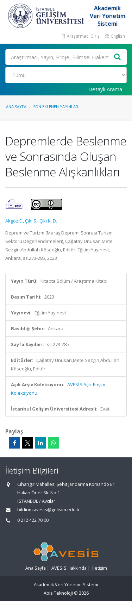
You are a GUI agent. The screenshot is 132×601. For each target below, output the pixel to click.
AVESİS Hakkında (69, 568)
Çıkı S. (31, 221)
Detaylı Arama (105, 89)
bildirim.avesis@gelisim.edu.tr (48, 510)
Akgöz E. (14, 221)
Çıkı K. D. (48, 221)
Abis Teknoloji (58, 593)
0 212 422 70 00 (33, 520)
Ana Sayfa (16, 106)
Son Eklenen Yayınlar (55, 106)
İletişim (99, 568)
